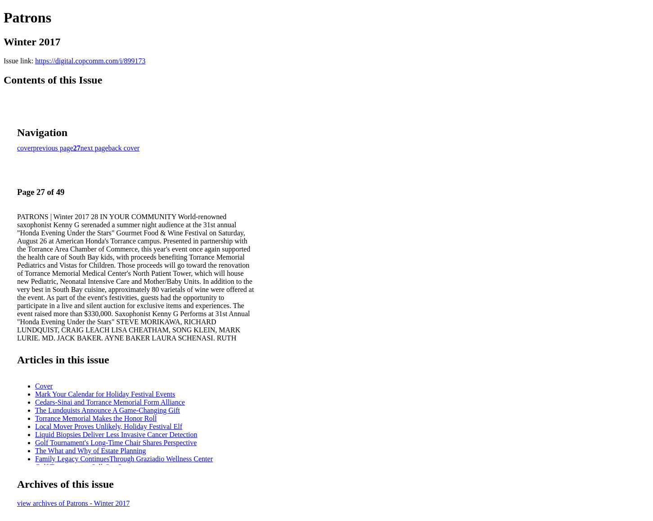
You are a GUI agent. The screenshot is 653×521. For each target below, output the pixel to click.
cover (25, 148)
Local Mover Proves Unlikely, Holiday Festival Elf (108, 426)
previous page (53, 148)
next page (94, 148)
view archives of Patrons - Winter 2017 (73, 503)
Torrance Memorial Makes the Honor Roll (96, 418)
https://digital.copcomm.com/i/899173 (90, 61)
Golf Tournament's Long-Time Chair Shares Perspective (116, 442)
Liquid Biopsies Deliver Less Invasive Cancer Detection (116, 434)
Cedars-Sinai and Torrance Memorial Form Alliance (110, 402)
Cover (44, 386)
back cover (124, 148)
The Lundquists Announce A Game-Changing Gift (107, 410)
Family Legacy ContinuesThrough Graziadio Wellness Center (124, 459)
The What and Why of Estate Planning (90, 451)
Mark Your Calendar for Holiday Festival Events (105, 394)
